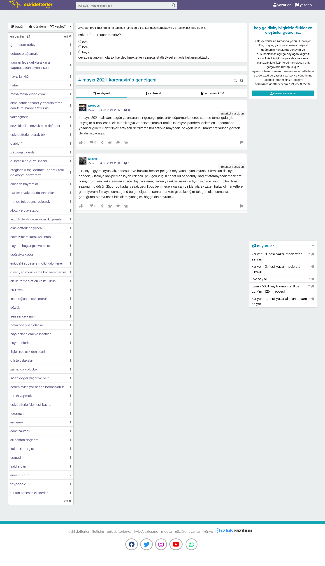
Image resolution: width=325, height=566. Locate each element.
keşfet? (58, 26)
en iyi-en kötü (212, 93)
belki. (84, 47)
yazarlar (282, 5)
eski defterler (30, 5)
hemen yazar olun (283, 93)
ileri (67, 36)
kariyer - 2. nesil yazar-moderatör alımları (283, 269)
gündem (37, 26)
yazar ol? (305, 5)
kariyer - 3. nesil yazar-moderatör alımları (283, 256)
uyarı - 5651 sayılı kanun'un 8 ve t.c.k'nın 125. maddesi (283, 288)
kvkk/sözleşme (146, 531)
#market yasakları (232, 113)
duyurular (263, 246)
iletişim (98, 531)
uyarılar (194, 531)
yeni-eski (152, 93)
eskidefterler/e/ (119, 531)
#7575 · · (109, 163)
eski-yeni (101, 93)
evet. (84, 42)
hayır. (84, 52)
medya (166, 531)
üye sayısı (283, 279)
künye (208, 531)
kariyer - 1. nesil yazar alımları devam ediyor (283, 301)
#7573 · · (109, 110)
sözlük (180, 531)
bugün (17, 26)
